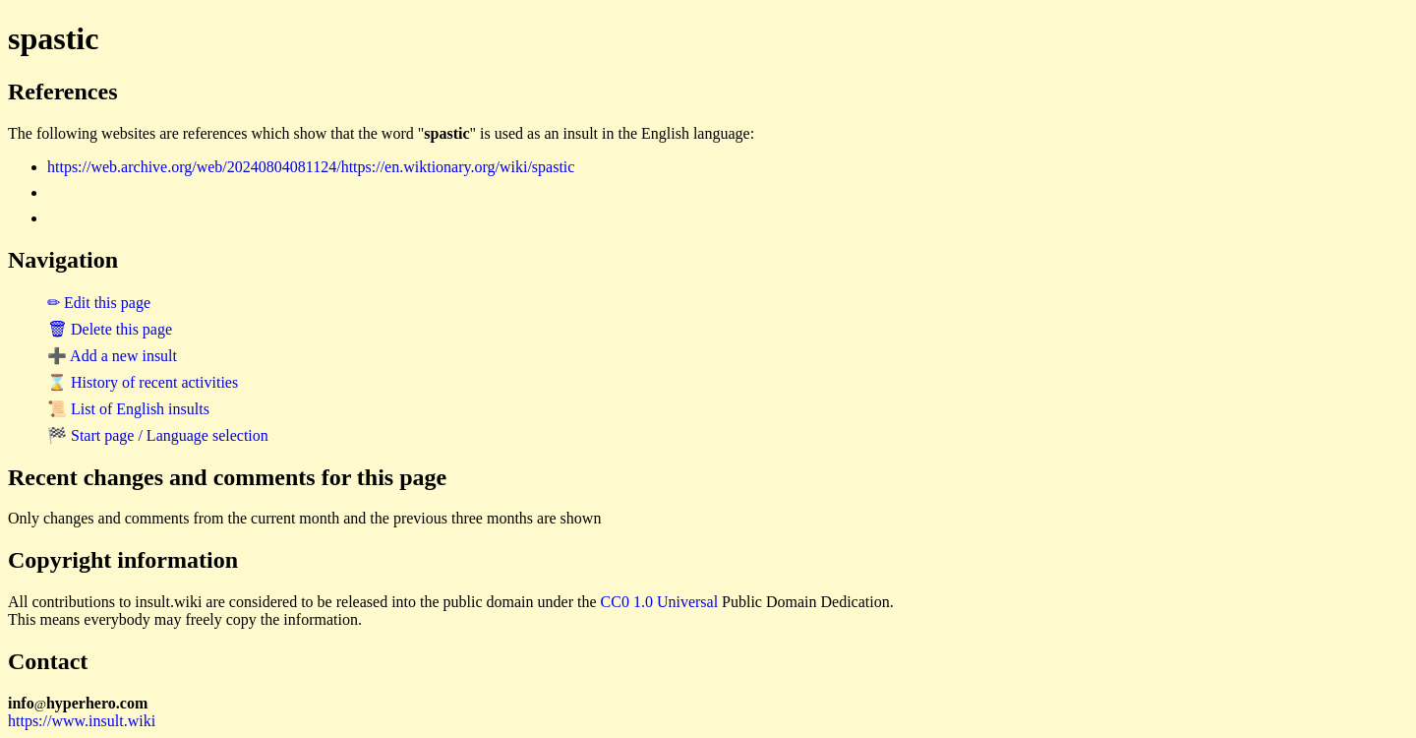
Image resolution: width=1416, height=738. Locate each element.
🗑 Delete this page (109, 329)
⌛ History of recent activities (142, 382)
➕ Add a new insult (112, 355)
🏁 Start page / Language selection (157, 435)
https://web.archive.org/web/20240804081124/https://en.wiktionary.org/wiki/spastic (310, 166)
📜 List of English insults (128, 408)
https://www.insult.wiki (81, 720)
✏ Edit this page (98, 302)
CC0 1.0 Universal (660, 601)
